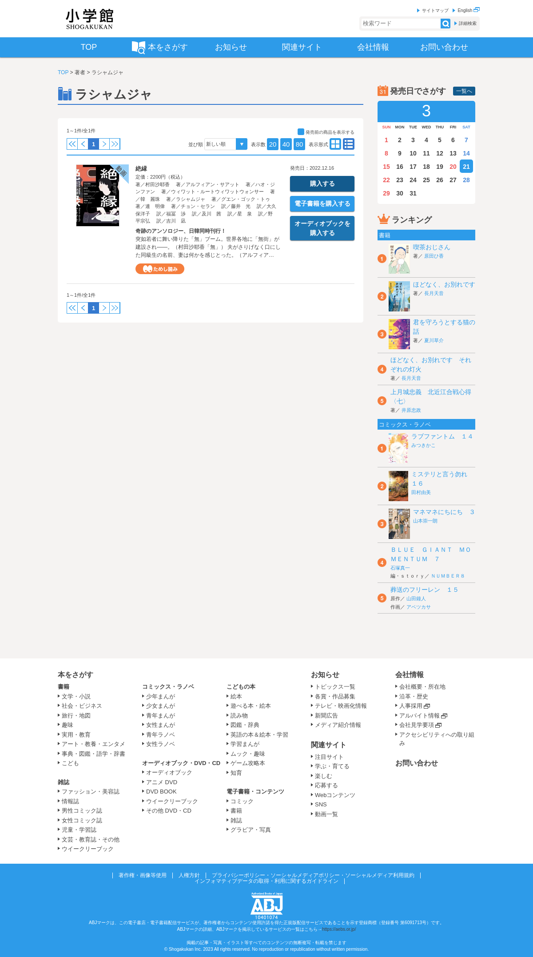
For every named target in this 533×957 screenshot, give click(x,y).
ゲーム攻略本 (248, 763)
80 (299, 144)
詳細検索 (468, 23)
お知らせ (325, 674)
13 (453, 153)
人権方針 (189, 875)
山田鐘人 (416, 598)
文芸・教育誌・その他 (90, 839)
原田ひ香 (434, 256)
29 (386, 193)
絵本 (236, 696)
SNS (321, 804)
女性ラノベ (160, 744)
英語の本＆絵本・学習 (259, 734)
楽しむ (323, 776)
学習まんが (248, 744)
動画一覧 (326, 814)
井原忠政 (411, 410)
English (468, 10)
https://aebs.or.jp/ (339, 929)
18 (426, 166)
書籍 (63, 686)
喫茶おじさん (431, 247)
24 (413, 179)
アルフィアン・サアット (212, 184)
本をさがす (75, 674)
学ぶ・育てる (332, 766)
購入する (322, 183)
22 (386, 179)
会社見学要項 (416, 725)
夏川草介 (434, 340)
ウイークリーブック (88, 848)
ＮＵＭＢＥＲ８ (448, 575)
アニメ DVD (161, 782)
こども (70, 763)
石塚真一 (400, 567)
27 (453, 179)
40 (286, 144)
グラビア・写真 (251, 829)
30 (399, 193)
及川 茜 (211, 213)
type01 (348, 144)
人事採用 (410, 705)
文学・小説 (76, 696)
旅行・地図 (76, 715)
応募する (326, 785)
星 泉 (244, 213)
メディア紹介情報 (338, 725)
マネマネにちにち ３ (444, 511)
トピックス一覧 (335, 686)
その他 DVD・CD (168, 810)
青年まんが (160, 715)
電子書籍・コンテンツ (255, 791)
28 (466, 179)
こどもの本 (241, 686)
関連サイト (328, 745)
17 (413, 166)
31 (413, 193)
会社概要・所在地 (422, 686)
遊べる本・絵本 (251, 705)
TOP (63, 72)
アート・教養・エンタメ (93, 744)
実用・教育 (76, 734)
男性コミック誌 (82, 810)
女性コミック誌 (82, 820)
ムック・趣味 (248, 753)
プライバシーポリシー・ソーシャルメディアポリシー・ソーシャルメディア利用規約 (313, 875)
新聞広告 (326, 715)
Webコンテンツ (335, 795)
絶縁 (141, 168)
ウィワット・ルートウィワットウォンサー (217, 191)
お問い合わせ (416, 763)
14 (466, 153)
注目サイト (329, 757)
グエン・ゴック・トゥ (245, 199)
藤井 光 (241, 206)
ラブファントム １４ (442, 436)
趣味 (67, 725)
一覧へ (464, 91)
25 (426, 179)
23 (399, 179)
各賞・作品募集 (335, 696)
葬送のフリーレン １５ (424, 589)
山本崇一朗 (425, 520)
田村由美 (421, 492)
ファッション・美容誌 (90, 791)
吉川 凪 (176, 220)
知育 (236, 773)
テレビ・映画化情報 (341, 705)
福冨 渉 (176, 213)
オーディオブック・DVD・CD (181, 763)
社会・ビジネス (82, 705)
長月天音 (434, 293)
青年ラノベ (160, 734)
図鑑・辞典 (245, 725)
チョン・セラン (198, 206)
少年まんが (160, 696)
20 (273, 144)
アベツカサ (418, 607)
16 (399, 166)
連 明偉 (155, 206)
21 (466, 166)
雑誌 (63, 782)
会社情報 (409, 674)
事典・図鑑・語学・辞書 (93, 753)
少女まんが (160, 705)
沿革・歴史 (413, 696)
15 (386, 166)
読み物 (239, 715)
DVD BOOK (161, 791)
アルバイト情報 (419, 715)
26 (439, 179)
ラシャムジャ (190, 199)
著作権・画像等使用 (143, 875)
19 (439, 166)
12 (439, 153)
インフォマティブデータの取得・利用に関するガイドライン (266, 881)
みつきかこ (423, 445)
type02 (335, 144)
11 (426, 153)
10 (413, 153)
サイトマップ (435, 10)
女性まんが (160, 725)
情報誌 (70, 801)
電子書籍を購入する (322, 203)
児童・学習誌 (79, 829)
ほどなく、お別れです (444, 284)
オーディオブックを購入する (322, 228)
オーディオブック (169, 772)
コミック (242, 801)
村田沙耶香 (157, 184)
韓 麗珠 (150, 199)
